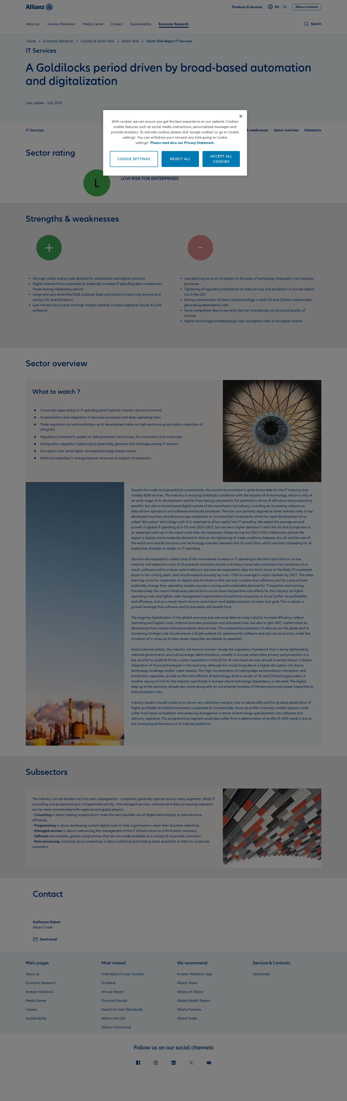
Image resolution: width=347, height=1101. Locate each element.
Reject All (180, 159)
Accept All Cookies (221, 159)
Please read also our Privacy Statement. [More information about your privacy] (182, 143)
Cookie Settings (134, 159)
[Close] (241, 116)
